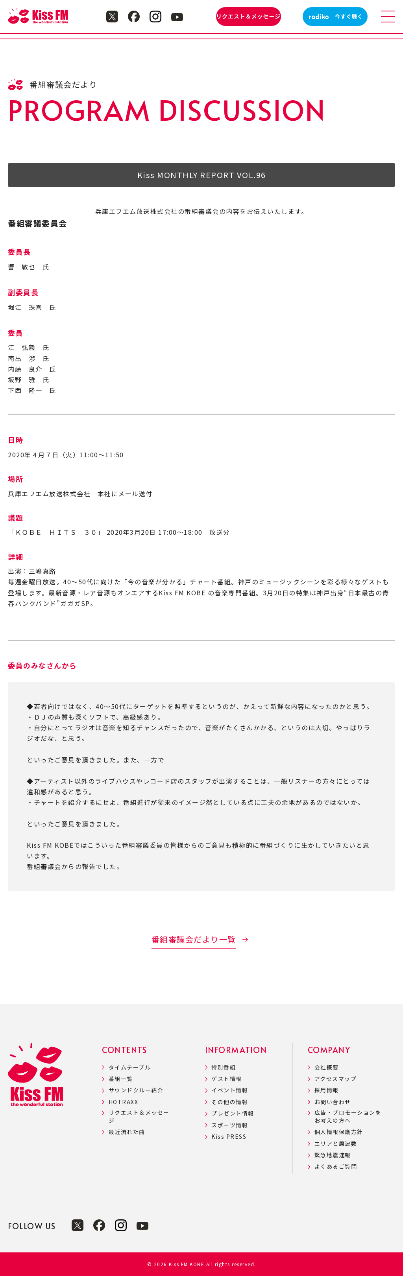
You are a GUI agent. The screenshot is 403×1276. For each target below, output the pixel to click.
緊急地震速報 (332, 1155)
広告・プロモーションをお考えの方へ (348, 1116)
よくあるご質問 (335, 1166)
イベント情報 (229, 1090)
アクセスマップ (335, 1079)
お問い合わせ (332, 1102)
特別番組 (223, 1067)
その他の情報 (229, 1102)
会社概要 (326, 1067)
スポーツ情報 (229, 1125)
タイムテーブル (130, 1067)
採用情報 (326, 1090)
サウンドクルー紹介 (136, 1090)
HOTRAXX (124, 1102)
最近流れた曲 (127, 1132)
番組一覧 (121, 1079)
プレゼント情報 (232, 1113)
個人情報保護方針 (338, 1132)
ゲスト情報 (226, 1079)
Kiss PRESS (228, 1136)
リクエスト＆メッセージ (139, 1116)
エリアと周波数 (335, 1143)
